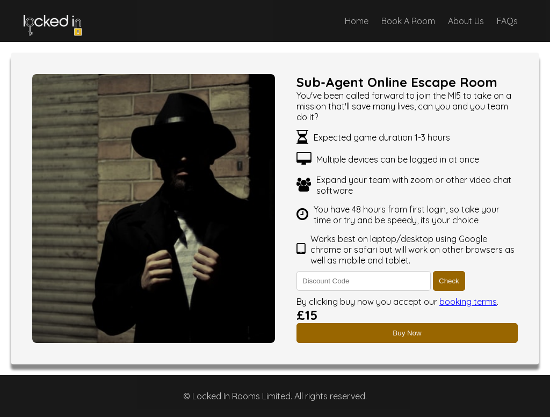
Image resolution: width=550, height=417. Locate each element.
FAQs (507, 21)
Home (356, 21)
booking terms (468, 301)
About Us (466, 21)
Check (449, 281)
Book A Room (408, 21)
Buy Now (407, 333)
